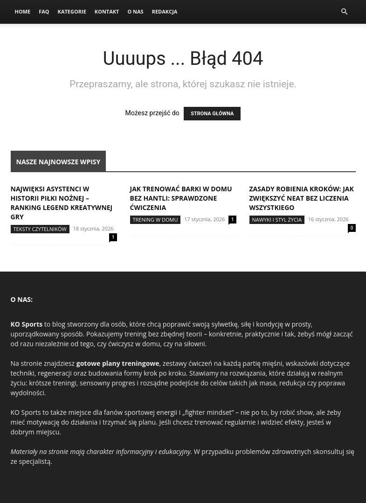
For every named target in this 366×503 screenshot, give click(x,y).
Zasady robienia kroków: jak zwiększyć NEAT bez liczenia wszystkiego (301, 198)
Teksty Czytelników (40, 228)
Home (23, 11)
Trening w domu (155, 219)
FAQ (44, 11)
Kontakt (107, 11)
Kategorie (72, 11)
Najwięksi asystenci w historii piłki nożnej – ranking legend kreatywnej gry (62, 202)
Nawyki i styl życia (277, 219)
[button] (344, 11)
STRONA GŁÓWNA (212, 114)
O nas (135, 11)
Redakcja (165, 11)
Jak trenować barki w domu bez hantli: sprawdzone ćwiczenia (181, 198)
